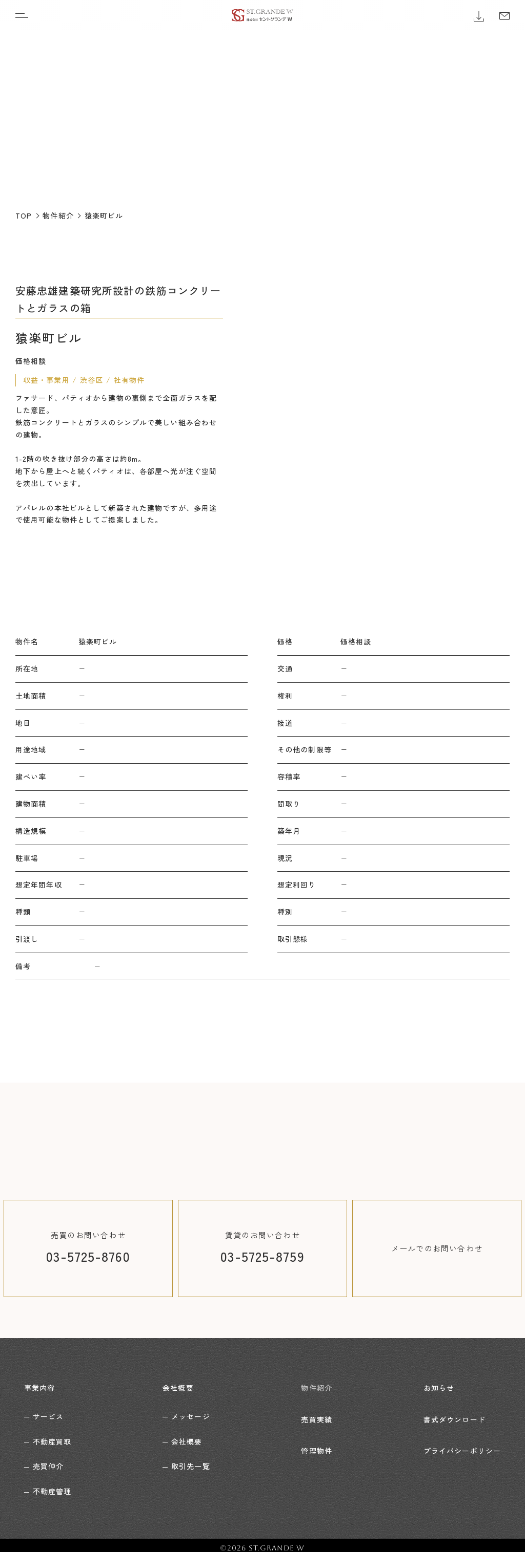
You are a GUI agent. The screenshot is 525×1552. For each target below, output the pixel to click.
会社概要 (178, 1385)
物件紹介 (316, 1385)
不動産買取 (52, 1435)
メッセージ (190, 1410)
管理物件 (316, 1435)
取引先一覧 (190, 1460)
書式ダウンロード (454, 1410)
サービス (48, 1410)
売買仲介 (48, 1460)
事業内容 (39, 1385)
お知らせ (438, 1385)
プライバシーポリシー (462, 1435)
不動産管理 (52, 1485)
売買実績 (316, 1410)
